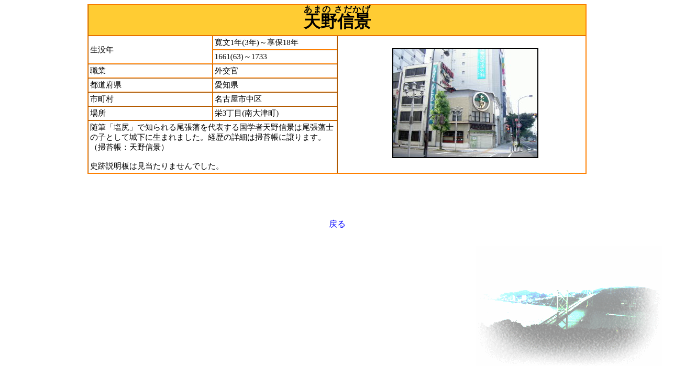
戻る (337, 223)
